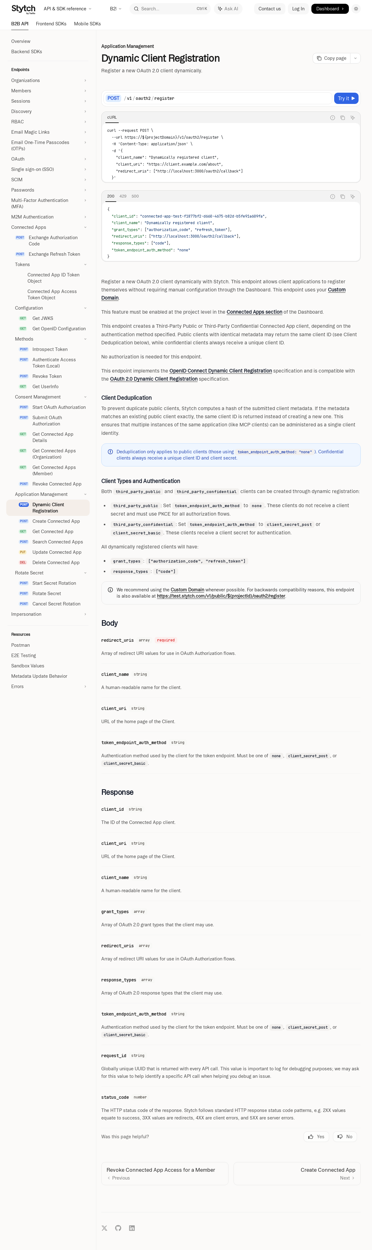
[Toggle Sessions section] (48, 101)
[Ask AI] (353, 118)
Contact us (270, 8)
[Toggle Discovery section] (48, 111)
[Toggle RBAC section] (48, 122)
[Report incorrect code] (333, 118)
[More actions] (355, 58)
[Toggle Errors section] (48, 687)
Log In (298, 8)
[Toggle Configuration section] (48, 308)
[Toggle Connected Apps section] (48, 227)
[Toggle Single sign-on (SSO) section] (48, 169)
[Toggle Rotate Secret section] (48, 573)
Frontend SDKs (51, 25)
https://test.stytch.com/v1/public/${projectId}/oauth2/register (221, 596)
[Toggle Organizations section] (48, 80)
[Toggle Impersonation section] (48, 614)
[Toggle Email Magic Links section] (48, 132)
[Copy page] (331, 58)
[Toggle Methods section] (48, 339)
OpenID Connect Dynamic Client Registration (220, 370)
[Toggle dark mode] (356, 8)
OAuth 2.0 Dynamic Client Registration (154, 379)
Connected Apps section (254, 312)
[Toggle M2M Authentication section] (48, 217)
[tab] (112, 117)
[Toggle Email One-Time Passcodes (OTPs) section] (48, 145)
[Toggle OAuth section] (48, 159)
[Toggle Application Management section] (48, 494)
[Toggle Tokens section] (48, 265)
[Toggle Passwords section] (48, 190)
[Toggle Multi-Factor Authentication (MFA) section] (48, 203)
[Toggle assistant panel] (228, 8)
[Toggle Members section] (48, 91)
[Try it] (346, 98)
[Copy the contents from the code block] (343, 118)
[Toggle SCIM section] (48, 180)
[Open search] (170, 8)
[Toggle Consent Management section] (48, 397)
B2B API (19, 25)
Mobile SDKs (87, 25)
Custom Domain (187, 589)
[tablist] (214, 117)
